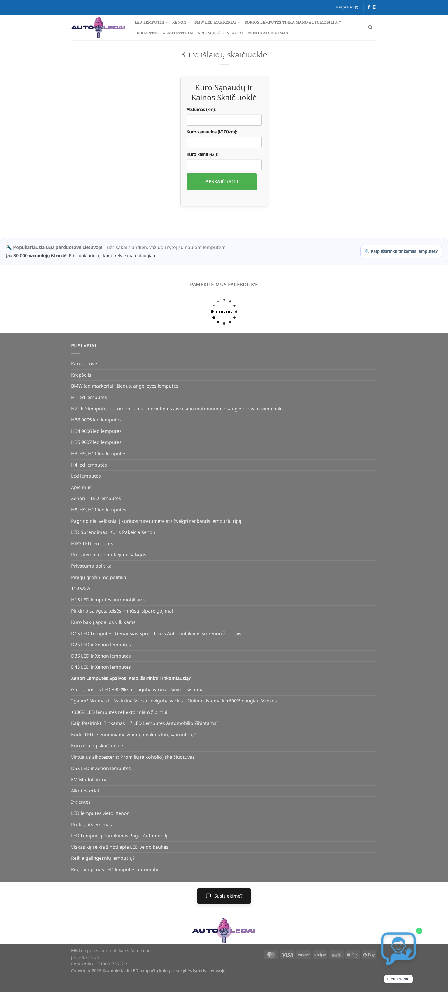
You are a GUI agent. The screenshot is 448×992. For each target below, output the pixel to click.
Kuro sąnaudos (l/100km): (212, 132)
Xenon (181, 22)
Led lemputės (151, 22)
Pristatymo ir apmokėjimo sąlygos (108, 554)
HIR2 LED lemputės (92, 543)
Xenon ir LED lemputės (96, 498)
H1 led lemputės (89, 397)
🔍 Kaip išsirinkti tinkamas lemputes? (401, 251)
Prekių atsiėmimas (267, 33)
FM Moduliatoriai (90, 779)
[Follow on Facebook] (368, 7)
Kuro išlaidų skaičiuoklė (97, 745)
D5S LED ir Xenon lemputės (101, 768)
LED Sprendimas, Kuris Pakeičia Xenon (113, 532)
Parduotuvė (84, 363)
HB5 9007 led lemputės (96, 442)
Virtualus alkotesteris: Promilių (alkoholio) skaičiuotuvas (133, 757)
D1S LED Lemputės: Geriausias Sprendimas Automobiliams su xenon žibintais (156, 633)
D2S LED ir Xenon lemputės (101, 644)
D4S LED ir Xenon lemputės (101, 667)
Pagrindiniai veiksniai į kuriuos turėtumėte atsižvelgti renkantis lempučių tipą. (157, 521)
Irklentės (148, 33)
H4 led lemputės (89, 465)
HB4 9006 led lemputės (96, 431)
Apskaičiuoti (221, 181)
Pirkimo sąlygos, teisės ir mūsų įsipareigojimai (122, 611)
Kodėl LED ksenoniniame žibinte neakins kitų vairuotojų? (133, 734)
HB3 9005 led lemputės (96, 419)
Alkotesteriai (178, 33)
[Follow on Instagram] (374, 7)
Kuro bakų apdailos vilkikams (103, 622)
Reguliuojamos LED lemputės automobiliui (118, 869)
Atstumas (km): (201, 109)
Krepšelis (81, 375)
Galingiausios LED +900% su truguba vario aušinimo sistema (137, 689)
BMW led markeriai (217, 22)
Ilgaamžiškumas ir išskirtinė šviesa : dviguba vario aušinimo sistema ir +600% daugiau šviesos (174, 701)
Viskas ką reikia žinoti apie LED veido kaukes (119, 847)
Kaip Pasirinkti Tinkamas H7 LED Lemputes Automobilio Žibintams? (144, 723)
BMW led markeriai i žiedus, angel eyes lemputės (124, 386)
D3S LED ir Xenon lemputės (101, 656)
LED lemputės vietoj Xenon (100, 813)
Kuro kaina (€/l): (202, 154)
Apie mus (81, 487)
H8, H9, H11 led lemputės (99, 453)
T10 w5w (80, 588)
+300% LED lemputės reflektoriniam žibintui (119, 712)
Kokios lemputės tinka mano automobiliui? (293, 22)
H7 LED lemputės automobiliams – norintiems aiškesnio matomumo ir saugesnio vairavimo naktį (177, 408)
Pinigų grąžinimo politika (98, 577)
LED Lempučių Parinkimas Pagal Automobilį (119, 835)
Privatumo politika (91, 566)
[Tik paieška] (370, 27)
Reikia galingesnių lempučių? (103, 858)
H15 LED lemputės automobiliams (108, 599)
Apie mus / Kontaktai (220, 33)
